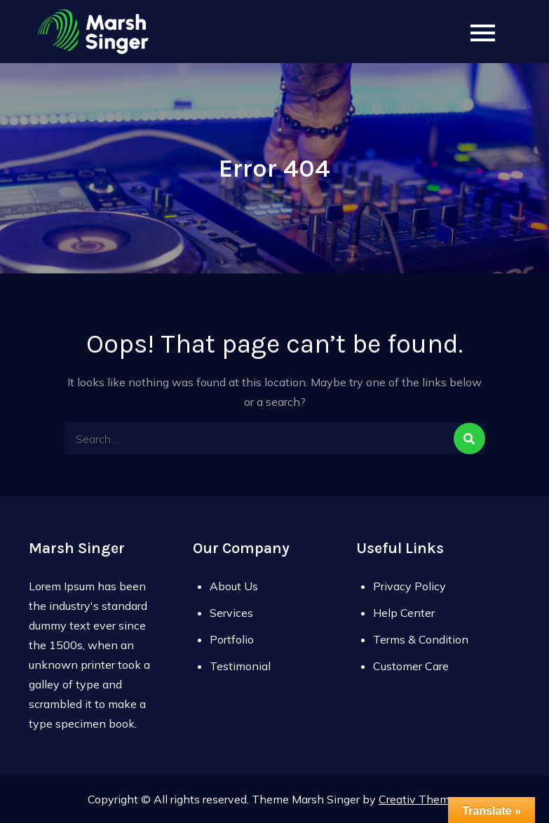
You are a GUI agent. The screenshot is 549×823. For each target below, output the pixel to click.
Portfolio (232, 639)
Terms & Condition (420, 639)
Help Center (404, 613)
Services (231, 613)
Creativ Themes (420, 799)
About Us (234, 586)
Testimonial (240, 666)
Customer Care (411, 666)
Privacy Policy (409, 586)
